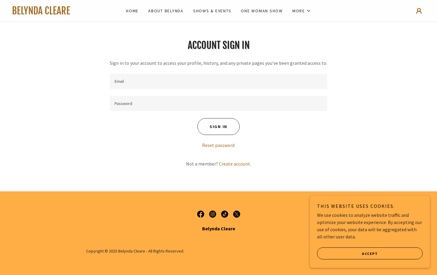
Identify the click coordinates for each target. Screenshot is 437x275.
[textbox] (218, 81)
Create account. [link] (235, 164)
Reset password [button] (218, 145)
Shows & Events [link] (212, 10)
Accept (370, 258)
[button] (301, 10)
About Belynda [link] (166, 10)
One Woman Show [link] (262, 10)
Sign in (218, 126)
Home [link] (132, 10)
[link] (63, 13)
